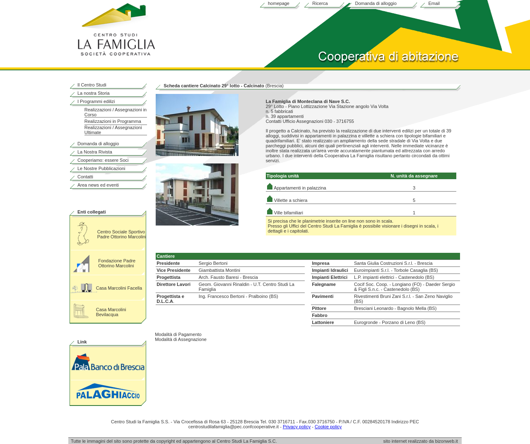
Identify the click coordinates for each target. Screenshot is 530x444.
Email (434, 3)
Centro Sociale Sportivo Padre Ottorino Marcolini (122, 234)
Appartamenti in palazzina (296, 187)
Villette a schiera (287, 200)
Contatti (85, 176)
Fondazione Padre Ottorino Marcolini (116, 263)
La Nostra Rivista (94, 151)
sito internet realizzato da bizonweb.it (422, 441)
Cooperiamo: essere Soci (103, 160)
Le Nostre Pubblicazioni (101, 168)
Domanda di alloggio (375, 3)
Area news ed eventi (98, 184)
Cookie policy (328, 426)
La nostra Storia (93, 93)
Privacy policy (297, 426)
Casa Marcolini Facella (119, 288)
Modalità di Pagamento (178, 334)
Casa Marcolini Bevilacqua (111, 312)
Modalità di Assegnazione (181, 339)
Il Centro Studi (91, 84)
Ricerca (320, 3)
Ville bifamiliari (285, 212)
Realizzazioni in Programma (112, 121)
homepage (278, 3)
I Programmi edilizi (96, 101)
